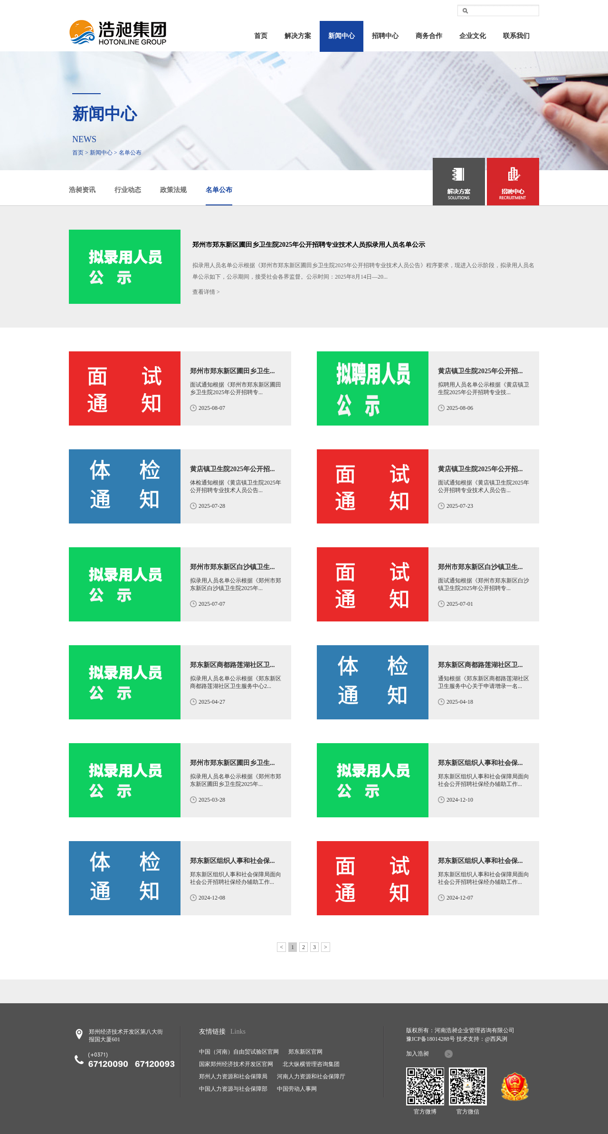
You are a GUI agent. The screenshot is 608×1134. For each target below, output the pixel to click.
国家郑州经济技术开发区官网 (236, 1064)
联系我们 (516, 35)
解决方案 (298, 35)
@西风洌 (496, 1039)
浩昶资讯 (82, 190)
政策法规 (173, 190)
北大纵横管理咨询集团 (311, 1064)
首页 (260, 35)
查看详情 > (206, 292)
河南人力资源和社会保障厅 (311, 1076)
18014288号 (441, 1039)
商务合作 (429, 35)
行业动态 (127, 190)
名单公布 (219, 190)
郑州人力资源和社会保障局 (233, 1076)
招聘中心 (385, 35)
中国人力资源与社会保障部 (233, 1089)
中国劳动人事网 (297, 1089)
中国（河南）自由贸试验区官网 (239, 1051)
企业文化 (472, 35)
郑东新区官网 (305, 1051)
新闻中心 (341, 35)
